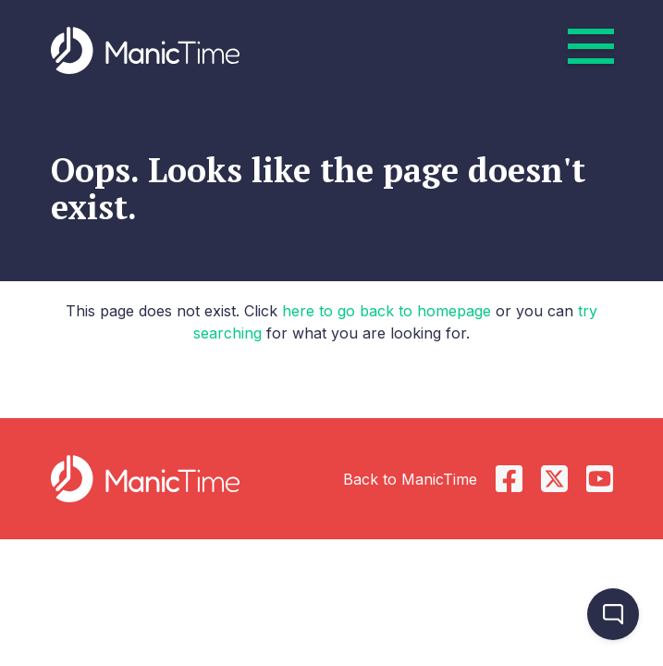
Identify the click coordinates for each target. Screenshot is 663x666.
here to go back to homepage (386, 311)
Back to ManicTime (410, 479)
